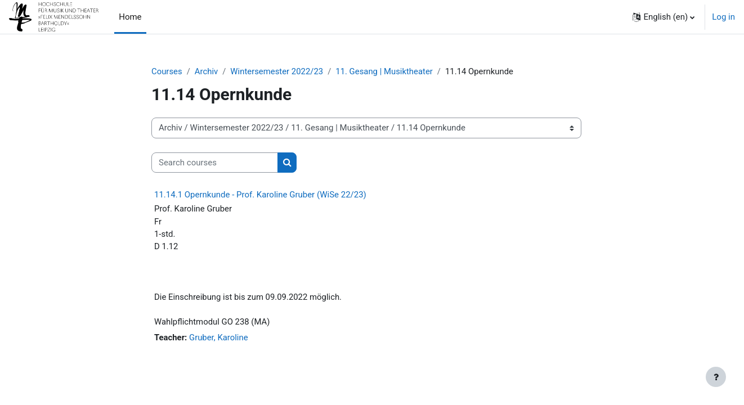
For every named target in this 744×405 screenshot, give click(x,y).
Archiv (206, 71)
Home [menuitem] (130, 17)
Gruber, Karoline (219, 339)
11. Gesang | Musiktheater (386, 71)
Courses (166, 71)
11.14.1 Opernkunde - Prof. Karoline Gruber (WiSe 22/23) (260, 195)
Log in (723, 17)
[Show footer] (716, 377)
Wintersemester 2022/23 (277, 71)
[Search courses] (214, 162)
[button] (663, 17)
